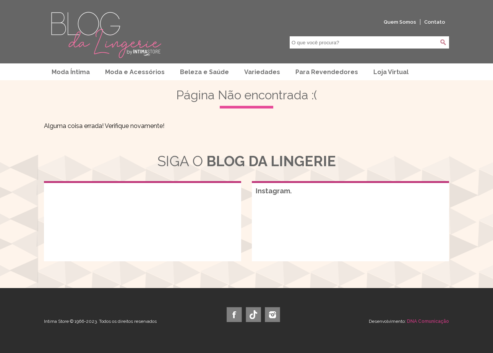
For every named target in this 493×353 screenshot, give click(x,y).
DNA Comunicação (428, 321)
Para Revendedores (326, 72)
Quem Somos (400, 22)
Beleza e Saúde (204, 72)
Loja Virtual (391, 72)
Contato (434, 22)
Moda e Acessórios (135, 72)
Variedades (262, 72)
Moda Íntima (71, 72)
